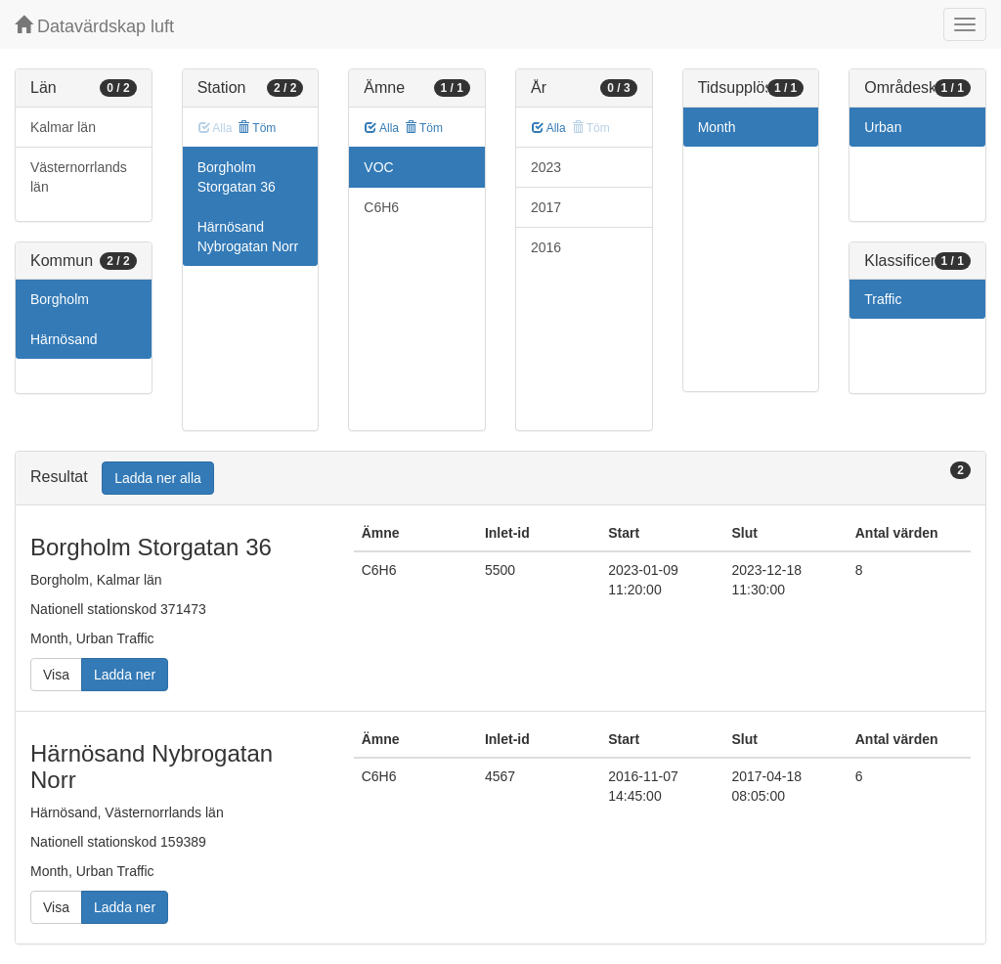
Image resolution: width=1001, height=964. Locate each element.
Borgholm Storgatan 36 (236, 177)
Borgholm (59, 299)
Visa (56, 674)
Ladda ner (124, 674)
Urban (882, 127)
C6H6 (381, 207)
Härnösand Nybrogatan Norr (248, 236)
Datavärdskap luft (94, 26)
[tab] (500, 478)
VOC (378, 167)
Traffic (882, 299)
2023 (546, 167)
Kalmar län (63, 127)
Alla (382, 128)
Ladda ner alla (157, 478)
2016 (546, 247)
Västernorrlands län (78, 177)
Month (717, 127)
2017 (546, 207)
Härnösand (64, 339)
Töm (257, 128)
